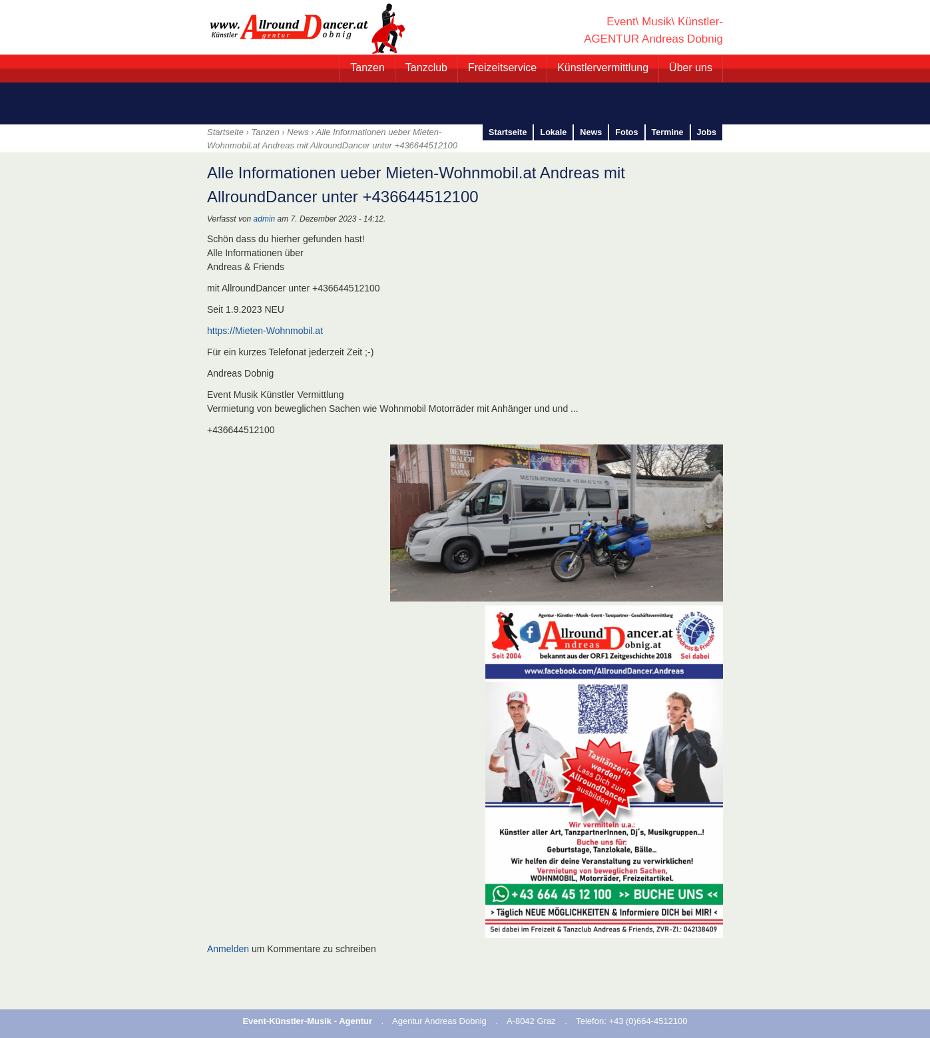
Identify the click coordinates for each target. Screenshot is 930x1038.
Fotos (626, 132)
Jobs (706, 132)
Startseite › (229, 132)
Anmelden (228, 949)
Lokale (553, 132)
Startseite (508, 132)
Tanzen (367, 67)
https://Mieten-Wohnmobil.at (265, 330)
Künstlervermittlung (602, 67)
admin (265, 219)
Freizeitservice (502, 67)
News (298, 132)
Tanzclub (426, 67)
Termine (668, 132)
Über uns (690, 67)
